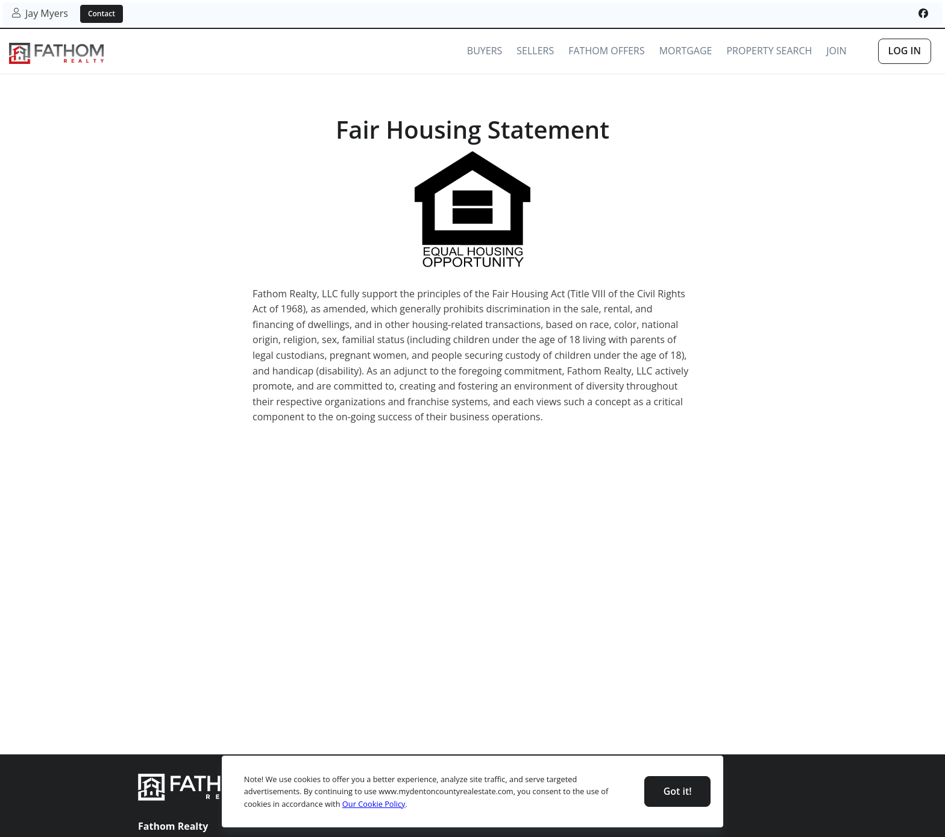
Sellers (535, 50)
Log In (904, 50)
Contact (101, 13)
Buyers (484, 50)
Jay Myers (40, 13)
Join (836, 50)
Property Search (769, 50)
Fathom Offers (606, 50)
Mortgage (685, 50)
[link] (56, 53)
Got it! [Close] (678, 791)
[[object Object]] (923, 13)
